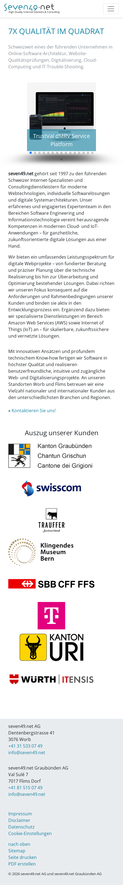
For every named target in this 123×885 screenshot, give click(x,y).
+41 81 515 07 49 (25, 788)
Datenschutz (21, 827)
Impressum (20, 814)
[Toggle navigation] (111, 8)
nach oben (19, 844)
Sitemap (16, 851)
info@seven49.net (26, 753)
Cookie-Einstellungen (30, 833)
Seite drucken (22, 857)
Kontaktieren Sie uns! (34, 411)
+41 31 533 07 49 (25, 746)
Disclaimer (19, 820)
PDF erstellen (22, 864)
